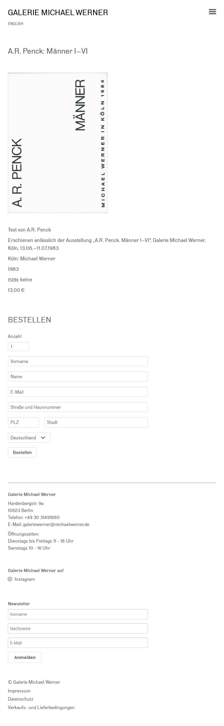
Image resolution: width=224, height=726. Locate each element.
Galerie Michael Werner (58, 12)
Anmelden (25, 657)
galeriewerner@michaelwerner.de (56, 524)
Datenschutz (20, 699)
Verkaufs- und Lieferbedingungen (41, 707)
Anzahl (15, 336)
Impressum (19, 691)
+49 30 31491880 (42, 517)
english (15, 24)
